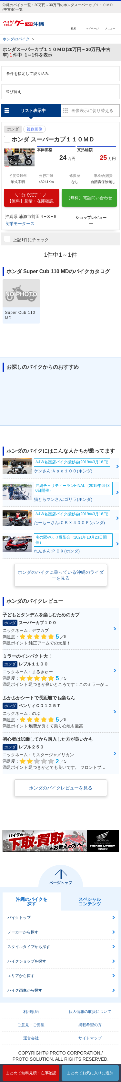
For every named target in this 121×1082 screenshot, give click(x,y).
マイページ (92, 28)
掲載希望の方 (90, 1025)
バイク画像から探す (24, 990)
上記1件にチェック (26, 239)
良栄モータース (20, 224)
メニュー (110, 28)
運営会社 (31, 1038)
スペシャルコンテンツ (89, 901)
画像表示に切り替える (92, 110)
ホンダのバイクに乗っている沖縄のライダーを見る (61, 575)
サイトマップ (90, 1038)
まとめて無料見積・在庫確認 (31, 1073)
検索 (73, 28)
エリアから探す (21, 976)
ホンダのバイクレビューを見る (60, 787)
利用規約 (31, 1011)
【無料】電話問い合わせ (89, 197)
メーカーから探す (22, 932)
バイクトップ (19, 917)
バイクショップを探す (26, 961)
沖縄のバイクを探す (31, 901)
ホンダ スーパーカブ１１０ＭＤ (53, 139)
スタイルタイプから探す (28, 946)
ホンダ (13, 129)
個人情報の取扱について (90, 1011)
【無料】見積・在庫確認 (30, 197)
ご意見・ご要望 (31, 1025)
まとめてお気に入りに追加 (90, 1073)
